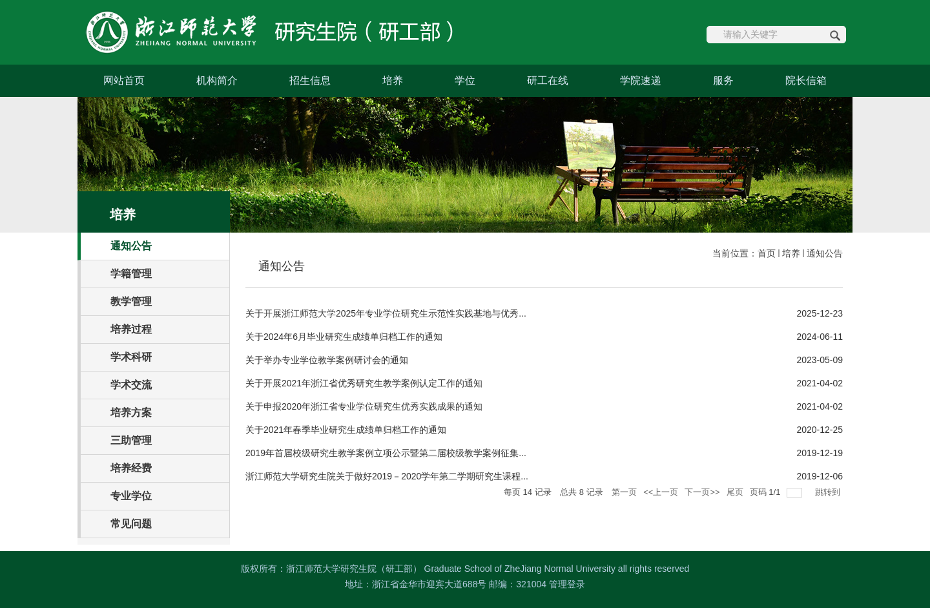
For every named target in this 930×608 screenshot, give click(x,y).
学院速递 (640, 80)
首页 (767, 253)
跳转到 (829, 492)
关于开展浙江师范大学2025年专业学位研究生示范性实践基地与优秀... (385, 313)
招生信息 (310, 80)
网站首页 (124, 80)
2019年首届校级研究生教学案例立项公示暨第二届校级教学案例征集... (385, 453)
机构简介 (217, 80)
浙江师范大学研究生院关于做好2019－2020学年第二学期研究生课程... (386, 476)
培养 (392, 80)
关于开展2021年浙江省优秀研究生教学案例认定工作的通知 (363, 383)
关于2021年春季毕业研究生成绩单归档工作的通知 (345, 430)
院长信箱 (806, 80)
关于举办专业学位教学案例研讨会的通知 (326, 360)
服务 (723, 80)
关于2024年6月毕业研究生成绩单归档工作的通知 (343, 336)
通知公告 (825, 253)
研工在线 (547, 80)
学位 (465, 80)
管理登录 (567, 584)
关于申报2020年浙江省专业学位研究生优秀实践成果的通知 (363, 406)
